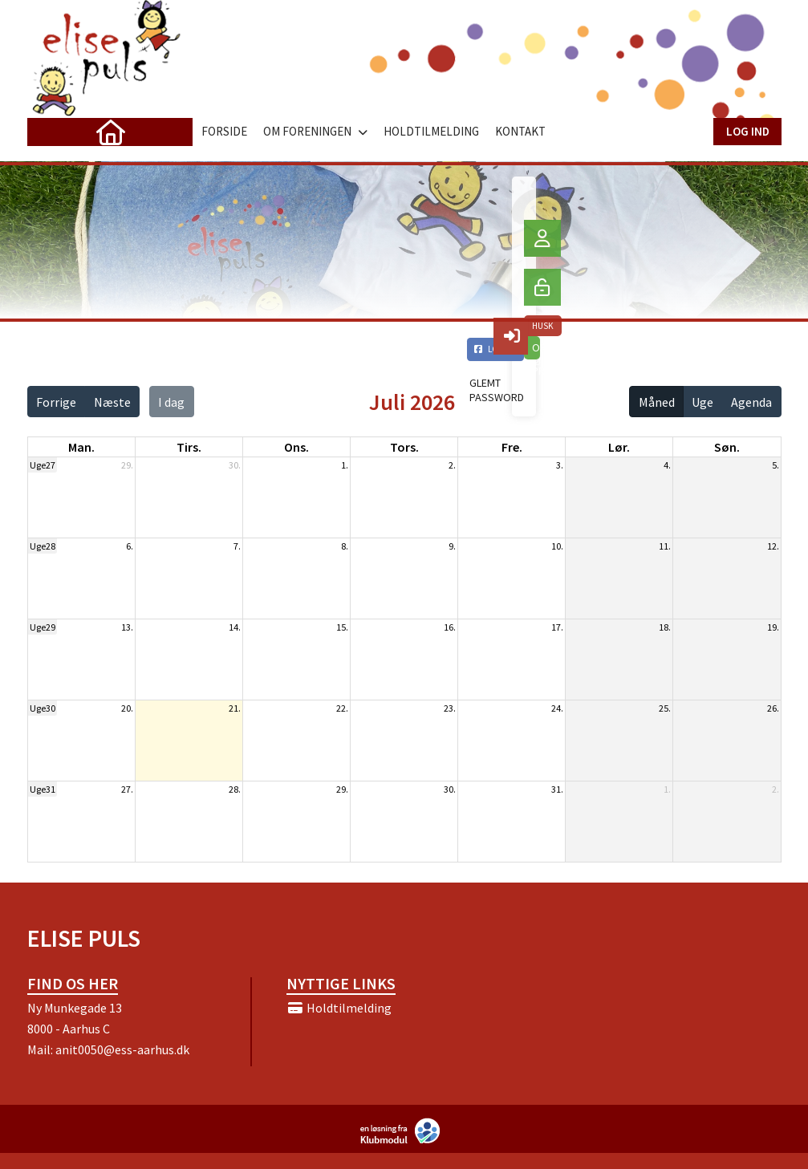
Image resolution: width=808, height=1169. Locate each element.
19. (773, 627)
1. (344, 465)
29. (127, 465)
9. (452, 546)
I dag (171, 402)
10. (557, 546)
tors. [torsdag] (404, 447)
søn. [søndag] (727, 447)
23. (450, 708)
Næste (112, 402)
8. (344, 546)
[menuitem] (51, 131)
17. (557, 627)
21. (235, 708)
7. (237, 546)
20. (127, 708)
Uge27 (42, 465)
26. (773, 708)
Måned (657, 402)
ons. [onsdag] (296, 447)
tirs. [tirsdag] (189, 447)
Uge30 (42, 708)
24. (557, 708)
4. (667, 465)
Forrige (56, 402)
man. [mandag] (81, 447)
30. (235, 465)
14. (235, 627)
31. (557, 789)
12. (773, 546)
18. (665, 627)
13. (127, 627)
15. (342, 627)
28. (235, 789)
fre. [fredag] (511, 447)
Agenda (751, 402)
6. (129, 546)
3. (559, 465)
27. (127, 789)
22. (342, 708)
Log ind (747, 131)
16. (450, 627)
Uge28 (42, 546)
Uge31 (42, 789)
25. (665, 708)
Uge (702, 402)
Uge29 (42, 627)
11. (665, 546)
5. (775, 465)
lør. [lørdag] (619, 447)
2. (452, 465)
